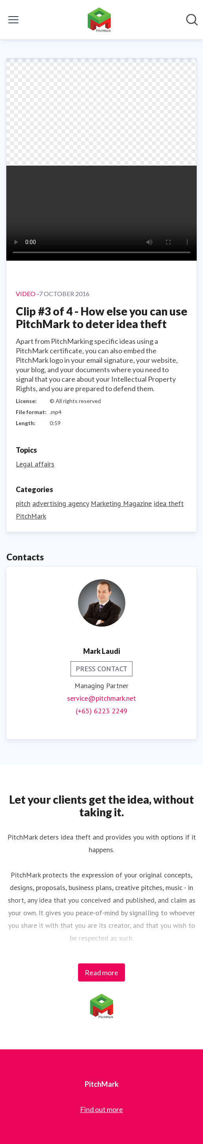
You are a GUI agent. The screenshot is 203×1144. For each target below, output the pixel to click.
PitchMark (31, 516)
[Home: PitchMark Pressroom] (99, 20)
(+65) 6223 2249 (101, 710)
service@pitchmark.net (101, 698)
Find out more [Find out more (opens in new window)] (101, 1109)
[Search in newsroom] (192, 19)
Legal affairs (35, 463)
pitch (23, 503)
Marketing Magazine (121, 503)
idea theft (169, 503)
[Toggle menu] (13, 19)
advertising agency (60, 503)
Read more (101, 972)
